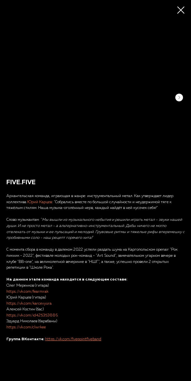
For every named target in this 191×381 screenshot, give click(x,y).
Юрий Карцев (39, 202)
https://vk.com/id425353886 (32, 315)
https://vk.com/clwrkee (26, 327)
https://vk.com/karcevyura (29, 304)
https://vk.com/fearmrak (27, 292)
